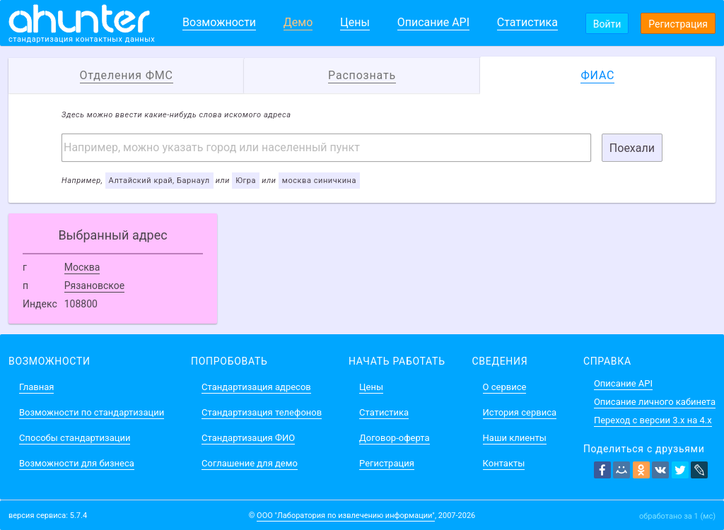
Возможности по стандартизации (91, 412)
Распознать (362, 75)
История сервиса (519, 412)
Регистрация (678, 24)
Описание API (433, 22)
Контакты (504, 463)
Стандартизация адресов (256, 387)
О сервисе (505, 387)
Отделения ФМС (126, 75)
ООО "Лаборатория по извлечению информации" (346, 515)
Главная (36, 387)
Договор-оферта (394, 437)
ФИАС (597, 75)
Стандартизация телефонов (262, 412)
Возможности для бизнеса (76, 463)
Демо (298, 22)
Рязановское (94, 285)
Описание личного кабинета (655, 401)
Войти (607, 24)
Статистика (527, 22)
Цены (355, 22)
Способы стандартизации (74, 437)
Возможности (219, 22)
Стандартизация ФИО (248, 437)
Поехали (632, 148)
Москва (82, 267)
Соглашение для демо (250, 463)
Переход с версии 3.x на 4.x (653, 420)
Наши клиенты (515, 437)
